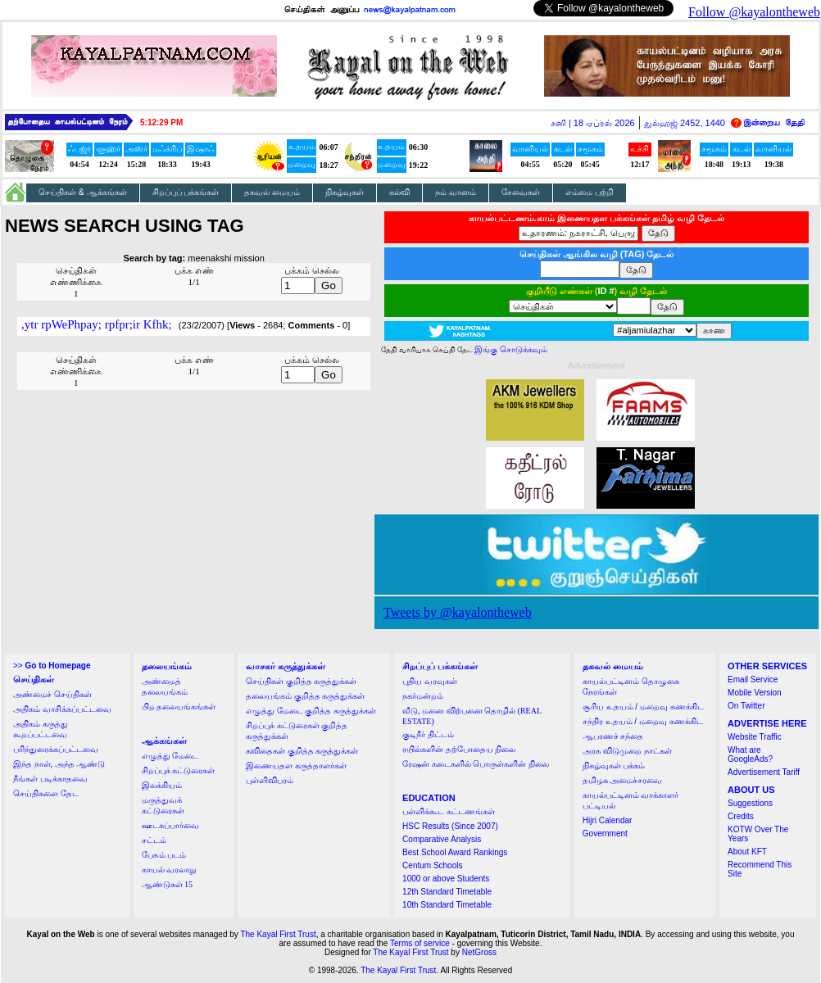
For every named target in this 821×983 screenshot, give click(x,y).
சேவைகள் (520, 192)
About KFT (747, 851)
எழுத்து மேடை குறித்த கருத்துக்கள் (311, 710)
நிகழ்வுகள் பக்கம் (614, 765)
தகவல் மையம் (272, 192)
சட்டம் (154, 840)
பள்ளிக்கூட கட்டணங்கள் (448, 811)
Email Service (753, 679)
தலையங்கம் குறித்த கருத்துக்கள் (305, 695)
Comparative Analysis (441, 839)
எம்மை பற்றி (589, 192)
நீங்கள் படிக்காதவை (50, 778)
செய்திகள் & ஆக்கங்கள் (83, 192)
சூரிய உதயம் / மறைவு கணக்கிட (643, 706)
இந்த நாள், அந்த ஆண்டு (59, 763)
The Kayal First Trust (277, 934)
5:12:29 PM (161, 122)
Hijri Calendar (608, 820)
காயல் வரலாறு (169, 869)
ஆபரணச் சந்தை (613, 736)
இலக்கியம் (162, 785)
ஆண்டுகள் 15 (167, 884)
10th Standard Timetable (447, 904)
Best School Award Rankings (454, 852)
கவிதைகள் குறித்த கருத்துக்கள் (302, 750)
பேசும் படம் (164, 854)
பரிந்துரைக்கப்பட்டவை (55, 749)
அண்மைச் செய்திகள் (52, 694)
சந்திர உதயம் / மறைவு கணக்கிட (643, 721)
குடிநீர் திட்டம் (428, 734)
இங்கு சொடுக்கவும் (510, 349)
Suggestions (750, 803)
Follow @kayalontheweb (754, 12)
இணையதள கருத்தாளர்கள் (296, 765)
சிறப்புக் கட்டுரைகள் (178, 770)
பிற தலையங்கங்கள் (179, 706)
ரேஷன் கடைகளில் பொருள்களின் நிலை (475, 763)
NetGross (479, 952)
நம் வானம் (455, 192)
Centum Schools (432, 865)
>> (51, 665)
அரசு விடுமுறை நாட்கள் (627, 750)
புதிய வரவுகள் (429, 681)
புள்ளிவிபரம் (269, 780)
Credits (741, 816)
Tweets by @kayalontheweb (457, 612)
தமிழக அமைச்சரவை (623, 780)
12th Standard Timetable (447, 891)
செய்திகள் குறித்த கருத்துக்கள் (301, 681)
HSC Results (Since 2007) (450, 826)
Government (605, 833)
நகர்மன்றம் (422, 695)
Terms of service (420, 943)
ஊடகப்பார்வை (170, 825)
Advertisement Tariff (764, 772)
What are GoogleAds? (750, 754)
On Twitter (746, 705)
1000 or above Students (445, 878)
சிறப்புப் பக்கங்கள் (186, 192)
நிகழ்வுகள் (344, 192)
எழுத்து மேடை (170, 755)
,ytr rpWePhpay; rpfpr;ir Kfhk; (96, 324)
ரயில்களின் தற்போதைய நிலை (458, 749)
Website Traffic (755, 736)
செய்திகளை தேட (46, 793)
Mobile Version (755, 692)
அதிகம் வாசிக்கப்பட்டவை (62, 708)
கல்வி (399, 192)
